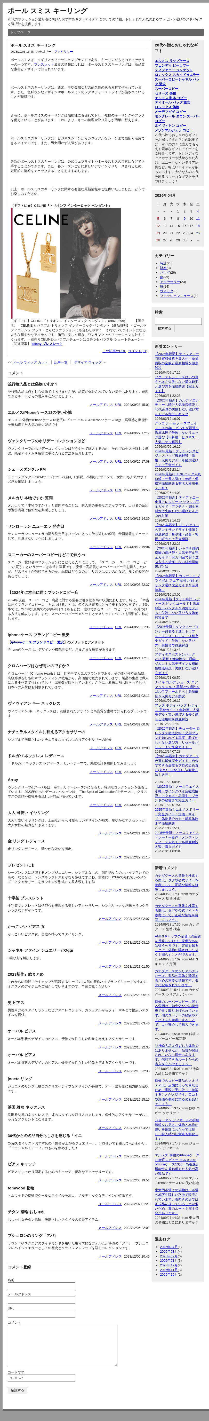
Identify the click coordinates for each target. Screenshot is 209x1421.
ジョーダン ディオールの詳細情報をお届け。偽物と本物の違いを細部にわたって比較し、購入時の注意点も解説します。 (177, 1129)
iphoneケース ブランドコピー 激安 (37, 642)
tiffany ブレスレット (47, 344)
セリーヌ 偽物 (165, 93)
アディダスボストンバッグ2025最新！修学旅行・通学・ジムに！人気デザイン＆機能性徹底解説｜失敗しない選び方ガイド (177, 663)
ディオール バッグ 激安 (172, 102)
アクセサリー (63, 51)
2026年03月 (169, 1251)
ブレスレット (44, 64)
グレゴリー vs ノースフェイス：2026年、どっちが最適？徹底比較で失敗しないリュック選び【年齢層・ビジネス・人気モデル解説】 (177, 432)
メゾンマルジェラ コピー (174, 130)
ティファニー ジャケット (174, 70)
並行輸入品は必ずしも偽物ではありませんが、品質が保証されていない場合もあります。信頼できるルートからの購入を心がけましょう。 (176, 1055)
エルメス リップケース (172, 61)
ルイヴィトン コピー (170, 126)
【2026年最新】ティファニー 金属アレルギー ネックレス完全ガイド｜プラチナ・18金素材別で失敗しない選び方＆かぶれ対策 (177, 506)
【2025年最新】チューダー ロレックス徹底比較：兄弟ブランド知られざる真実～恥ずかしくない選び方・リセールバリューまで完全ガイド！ (177, 738)
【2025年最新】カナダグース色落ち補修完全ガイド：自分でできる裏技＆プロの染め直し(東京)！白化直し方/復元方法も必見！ (177, 765)
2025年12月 (169, 1265)
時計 (163, 263)
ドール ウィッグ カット (30, 362)
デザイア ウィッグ (88, 362)
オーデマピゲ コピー (170, 112)
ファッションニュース (177, 296)
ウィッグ (166, 291)
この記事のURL (114, 351)
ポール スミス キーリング (47, 10)
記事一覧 (61, 362)
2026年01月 (169, 1260)
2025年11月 (169, 1270)
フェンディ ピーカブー (172, 65)
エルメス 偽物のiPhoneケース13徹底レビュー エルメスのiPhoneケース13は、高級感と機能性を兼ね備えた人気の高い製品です (177, 1164)
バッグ (165, 272)
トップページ (20, 32)
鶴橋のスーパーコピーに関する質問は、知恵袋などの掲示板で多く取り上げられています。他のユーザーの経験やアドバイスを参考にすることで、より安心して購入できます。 (176, 1015)
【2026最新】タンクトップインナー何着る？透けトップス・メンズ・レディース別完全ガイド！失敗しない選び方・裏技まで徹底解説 (177, 636)
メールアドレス (101, 405)
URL (118, 405)
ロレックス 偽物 (167, 107)
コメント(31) (137, 351)
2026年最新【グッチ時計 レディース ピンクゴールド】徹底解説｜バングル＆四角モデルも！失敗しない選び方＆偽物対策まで (177, 608)
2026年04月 (169, 1247)
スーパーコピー (166, 89)
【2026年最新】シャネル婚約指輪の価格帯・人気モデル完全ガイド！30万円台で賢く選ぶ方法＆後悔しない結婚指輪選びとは (177, 557)
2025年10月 (169, 1274)
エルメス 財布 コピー (171, 98)
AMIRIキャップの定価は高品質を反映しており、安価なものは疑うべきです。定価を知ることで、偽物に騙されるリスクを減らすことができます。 (178, 945)
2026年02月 (169, 1256)
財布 (163, 268)
